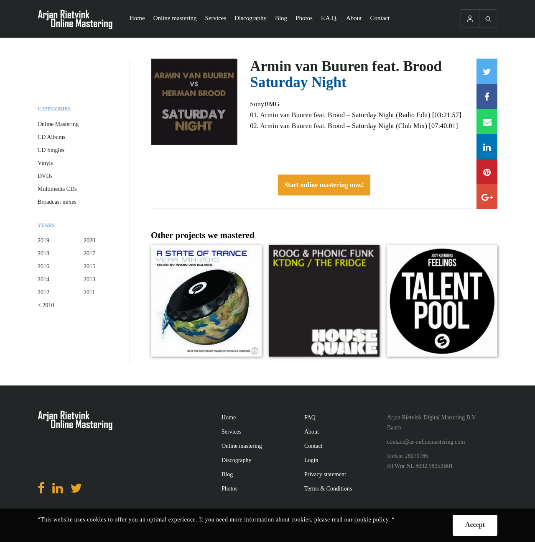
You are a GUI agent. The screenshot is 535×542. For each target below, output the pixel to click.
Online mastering (175, 18)
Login (311, 460)
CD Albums (52, 137)
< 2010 (46, 305)
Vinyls (45, 163)
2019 (43, 240)
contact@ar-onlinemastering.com (426, 442)
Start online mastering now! (324, 184)
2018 (43, 253)
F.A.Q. (329, 18)
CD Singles (51, 150)
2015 (89, 266)
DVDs (45, 176)
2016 (43, 266)
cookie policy (371, 519)
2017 (89, 253)
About (354, 18)
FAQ (310, 417)
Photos (304, 18)
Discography (250, 18)
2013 (89, 279)
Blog (281, 18)
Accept (475, 524)
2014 (43, 279)
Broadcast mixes (57, 202)
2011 (89, 292)
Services (215, 18)
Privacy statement (325, 474)
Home (137, 18)
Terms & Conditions (328, 488)
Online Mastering (58, 124)
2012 (43, 292)
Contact (380, 18)
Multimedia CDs (57, 189)
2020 (89, 240)
